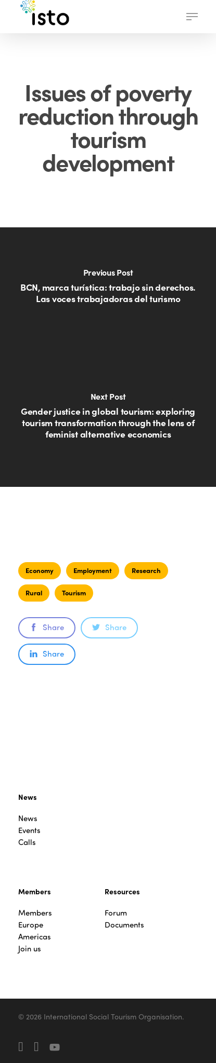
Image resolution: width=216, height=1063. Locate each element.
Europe (30, 925)
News (27, 818)
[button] (192, 16)
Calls (27, 842)
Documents (124, 925)
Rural (34, 592)
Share (47, 627)
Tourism (74, 592)
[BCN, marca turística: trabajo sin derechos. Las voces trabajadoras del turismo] (108, 292)
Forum (116, 913)
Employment (92, 570)
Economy (40, 570)
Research (146, 570)
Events (29, 830)
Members (35, 913)
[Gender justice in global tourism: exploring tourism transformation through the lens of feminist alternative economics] (108, 422)
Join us (29, 948)
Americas (34, 937)
